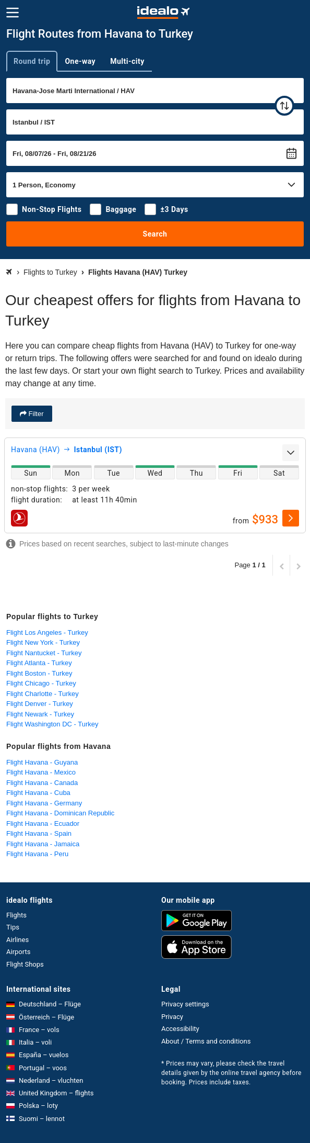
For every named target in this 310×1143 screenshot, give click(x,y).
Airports (18, 952)
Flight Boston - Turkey (39, 673)
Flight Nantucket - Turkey (44, 653)
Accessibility (180, 1029)
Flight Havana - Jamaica (42, 844)
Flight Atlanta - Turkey (39, 663)
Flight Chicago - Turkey (41, 683)
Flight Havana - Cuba (38, 793)
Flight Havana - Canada (42, 783)
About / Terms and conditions (206, 1041)
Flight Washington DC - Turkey (52, 724)
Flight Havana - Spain (38, 833)
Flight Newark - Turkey (40, 714)
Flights (16, 915)
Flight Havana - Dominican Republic (60, 813)
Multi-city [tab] (127, 61)
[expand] (290, 452)
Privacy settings (185, 1004)
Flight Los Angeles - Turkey (47, 632)
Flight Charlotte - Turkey (42, 694)
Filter (35, 414)
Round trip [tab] (32, 61)
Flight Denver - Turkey (39, 704)
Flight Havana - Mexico (41, 772)
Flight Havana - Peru (37, 854)
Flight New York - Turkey (43, 642)
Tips (12, 927)
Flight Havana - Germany (44, 803)
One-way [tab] (80, 61)
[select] (290, 518)
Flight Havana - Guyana (42, 762)
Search (155, 234)
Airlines (17, 940)
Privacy (172, 1017)
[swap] (284, 106)
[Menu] (12, 12)
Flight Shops (25, 964)
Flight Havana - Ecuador (42, 823)
